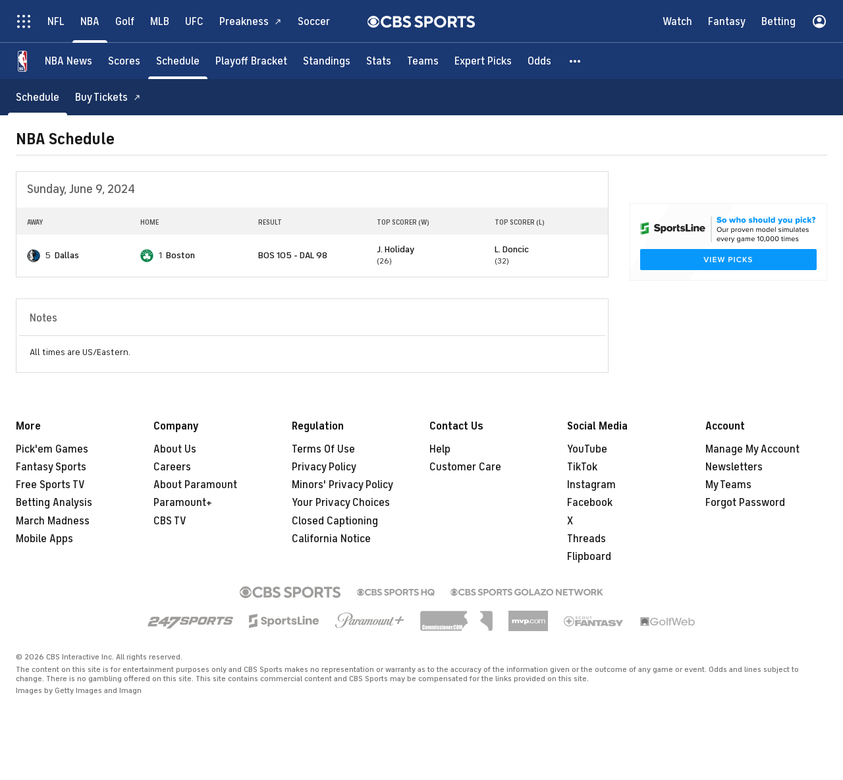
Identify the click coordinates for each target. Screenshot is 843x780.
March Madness (53, 521)
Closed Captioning (335, 521)
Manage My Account (752, 449)
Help (439, 449)
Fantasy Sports (51, 467)
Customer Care (465, 467)
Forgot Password (745, 502)
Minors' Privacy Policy (342, 484)
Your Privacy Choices (341, 502)
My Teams (728, 484)
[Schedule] (177, 61)
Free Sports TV (50, 484)
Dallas (67, 255)
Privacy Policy (324, 467)
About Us (174, 449)
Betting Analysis (54, 502)
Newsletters (734, 467)
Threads (586, 538)
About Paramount (195, 484)
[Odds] (539, 61)
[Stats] (378, 61)
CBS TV (169, 521)
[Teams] (423, 61)
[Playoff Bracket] (251, 61)
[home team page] (33, 255)
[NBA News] (68, 61)
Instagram (591, 484)
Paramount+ (182, 502)
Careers (172, 467)
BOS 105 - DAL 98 (292, 255)
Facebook (589, 502)
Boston (180, 255)
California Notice (331, 538)
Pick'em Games (52, 449)
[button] (575, 61)
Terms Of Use (323, 449)
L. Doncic (512, 249)
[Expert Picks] (483, 61)
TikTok (582, 467)
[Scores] (124, 61)
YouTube (587, 449)
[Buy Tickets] (108, 97)
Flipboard (589, 556)
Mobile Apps (44, 538)
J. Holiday (395, 249)
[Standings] (326, 61)
